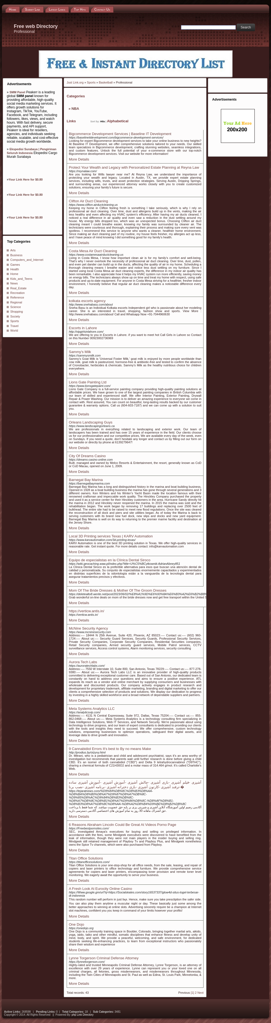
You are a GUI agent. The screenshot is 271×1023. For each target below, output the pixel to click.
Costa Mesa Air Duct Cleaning (93, 251)
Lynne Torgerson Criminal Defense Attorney (103, 958)
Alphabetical (117, 121)
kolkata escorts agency (87, 301)
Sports (14, 321)
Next (200, 992)
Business (16, 255)
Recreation (17, 292)
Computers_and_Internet (26, 259)
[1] (192, 992)
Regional (16, 302)
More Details (79, 159)
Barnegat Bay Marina (86, 480)
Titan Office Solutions (86, 858)
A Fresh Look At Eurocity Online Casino (100, 889)
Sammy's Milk (80, 352)
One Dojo (76, 924)
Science (15, 307)
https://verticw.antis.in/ (86, 611)
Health (14, 269)
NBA (75, 109)
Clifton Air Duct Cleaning (88, 201)
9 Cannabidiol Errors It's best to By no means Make (110, 749)
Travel (14, 326)
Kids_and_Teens (21, 278)
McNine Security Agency (88, 628)
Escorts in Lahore (83, 328)
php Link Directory (82, 1014)
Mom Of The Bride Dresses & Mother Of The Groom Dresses (117, 590)
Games (15, 264)
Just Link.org (75, 82)
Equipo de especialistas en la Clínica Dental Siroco (109, 560)
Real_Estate (18, 288)
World (14, 330)
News (14, 283)
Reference (17, 297)
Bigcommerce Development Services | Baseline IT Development (120, 134)
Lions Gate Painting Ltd (88, 382)
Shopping (16, 311)
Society (15, 316)
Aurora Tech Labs (83, 662)
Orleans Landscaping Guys (90, 422)
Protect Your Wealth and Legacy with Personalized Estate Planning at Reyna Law (134, 167)
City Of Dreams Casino (87, 456)
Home (14, 273)
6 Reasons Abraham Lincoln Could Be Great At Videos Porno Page (122, 825)
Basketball (106, 82)
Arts (13, 250)
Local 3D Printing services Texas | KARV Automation (111, 536)
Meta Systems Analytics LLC (92, 709)
